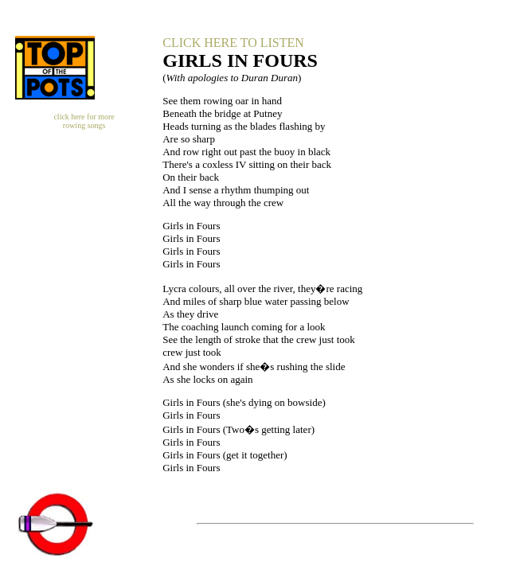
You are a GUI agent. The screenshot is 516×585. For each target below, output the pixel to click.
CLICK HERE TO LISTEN (233, 42)
